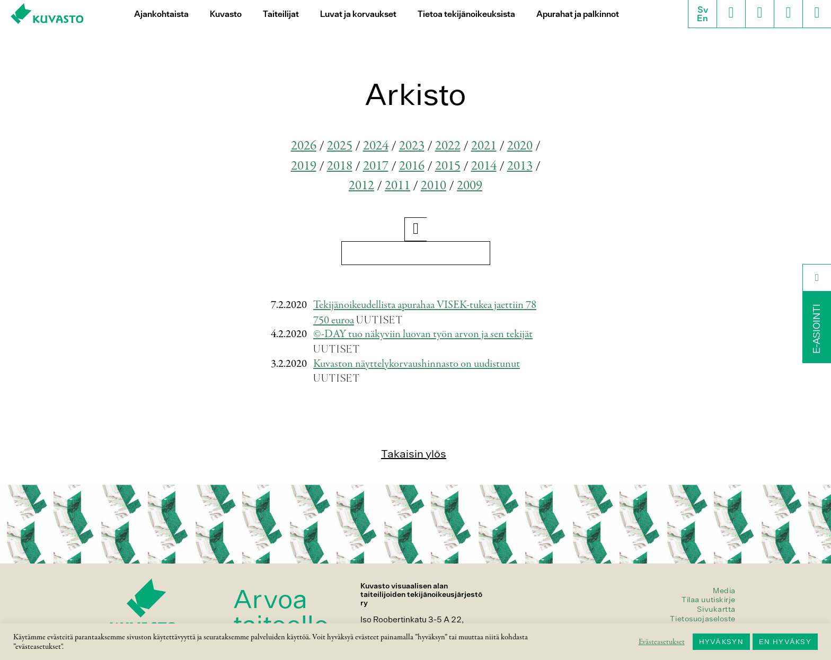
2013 (520, 166)
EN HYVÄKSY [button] (785, 642)
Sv (702, 9)
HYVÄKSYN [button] (721, 642)
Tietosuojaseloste (703, 618)
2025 (339, 146)
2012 (361, 186)
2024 (375, 146)
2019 (303, 166)
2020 (520, 146)
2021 (484, 146)
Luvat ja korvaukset (358, 14)
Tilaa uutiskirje (709, 599)
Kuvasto (226, 14)
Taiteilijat (281, 14)
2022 (448, 146)
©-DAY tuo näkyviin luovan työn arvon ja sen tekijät (423, 334)
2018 (339, 166)
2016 (412, 166)
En (702, 18)
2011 (397, 186)
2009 (469, 186)
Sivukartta (716, 609)
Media (724, 590)
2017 (375, 166)
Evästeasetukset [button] (662, 642)
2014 (484, 166)
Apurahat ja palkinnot (577, 14)
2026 (303, 146)
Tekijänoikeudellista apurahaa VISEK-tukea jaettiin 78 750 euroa (424, 312)
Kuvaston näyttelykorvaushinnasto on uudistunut (416, 364)
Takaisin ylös (413, 453)
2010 (433, 186)
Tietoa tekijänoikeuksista (466, 14)
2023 (412, 146)
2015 (448, 166)
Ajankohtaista (161, 14)
